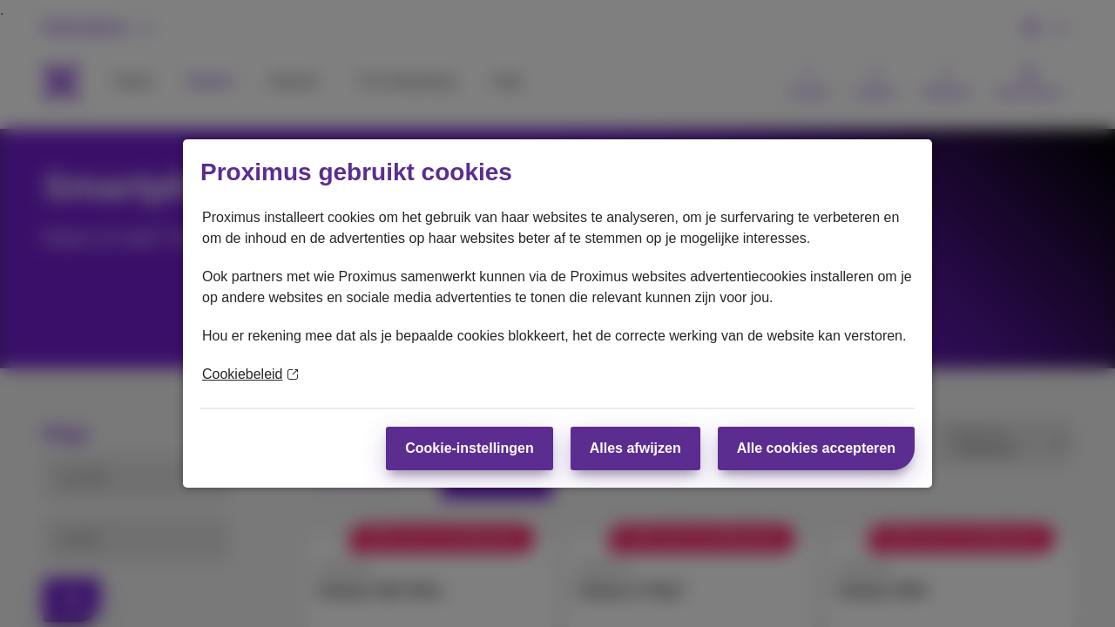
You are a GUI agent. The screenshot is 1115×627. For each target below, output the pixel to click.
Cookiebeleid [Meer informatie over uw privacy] (250, 374)
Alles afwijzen (635, 448)
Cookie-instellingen (469, 448)
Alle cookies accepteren (816, 448)
